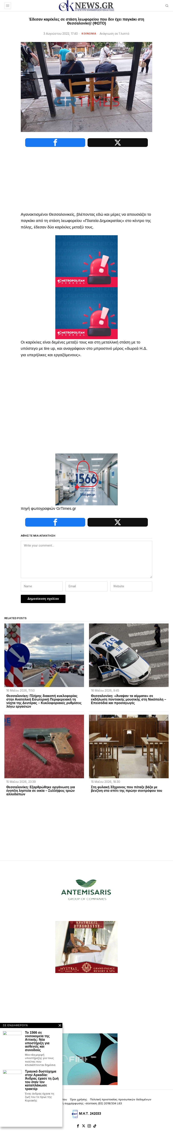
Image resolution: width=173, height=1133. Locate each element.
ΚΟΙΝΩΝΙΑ (89, 33)
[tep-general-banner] (86, 261)
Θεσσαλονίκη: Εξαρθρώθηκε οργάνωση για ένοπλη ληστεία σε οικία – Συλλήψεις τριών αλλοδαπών (40, 791)
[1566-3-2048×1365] (86, 479)
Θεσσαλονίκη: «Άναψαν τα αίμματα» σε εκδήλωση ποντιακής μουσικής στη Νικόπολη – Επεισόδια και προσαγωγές (128, 700)
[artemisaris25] (86, 891)
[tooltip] (53, 142)
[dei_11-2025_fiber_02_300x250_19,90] (86, 1059)
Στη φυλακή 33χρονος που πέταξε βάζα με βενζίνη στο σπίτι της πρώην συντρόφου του (126, 789)
